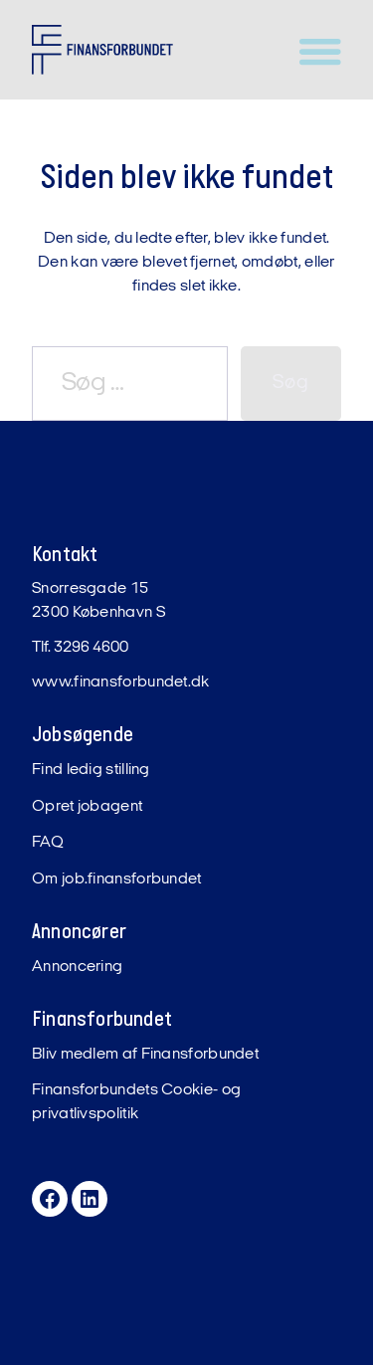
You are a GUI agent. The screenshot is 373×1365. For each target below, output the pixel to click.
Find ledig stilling (91, 770)
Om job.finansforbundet (117, 879)
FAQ (48, 843)
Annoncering (77, 967)
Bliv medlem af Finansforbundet (145, 1055)
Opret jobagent (87, 807)
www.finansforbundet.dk (121, 682)
